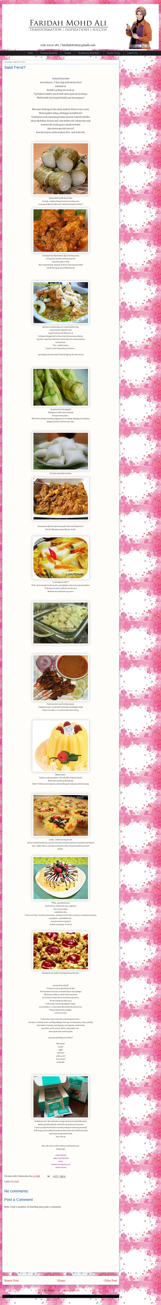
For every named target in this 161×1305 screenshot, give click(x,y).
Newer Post (11, 1280)
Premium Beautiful (48, 53)
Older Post (110, 1280)
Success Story (113, 53)
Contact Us (132, 53)
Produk (68, 53)
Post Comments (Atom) (67, 1290)
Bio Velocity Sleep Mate (89, 53)
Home (30, 53)
